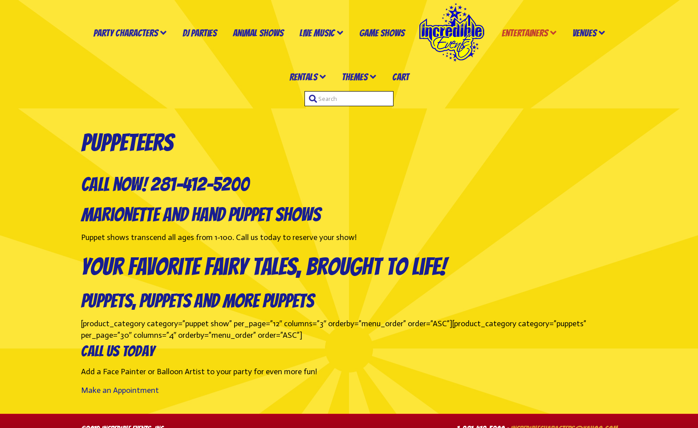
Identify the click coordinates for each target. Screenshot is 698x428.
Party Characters (125, 33)
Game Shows (382, 33)
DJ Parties (200, 33)
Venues (584, 33)
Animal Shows (258, 33)
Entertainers (525, 33)
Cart (400, 77)
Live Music (317, 33)
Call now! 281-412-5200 (165, 184)
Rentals (303, 77)
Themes (355, 77)
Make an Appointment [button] (120, 390)
